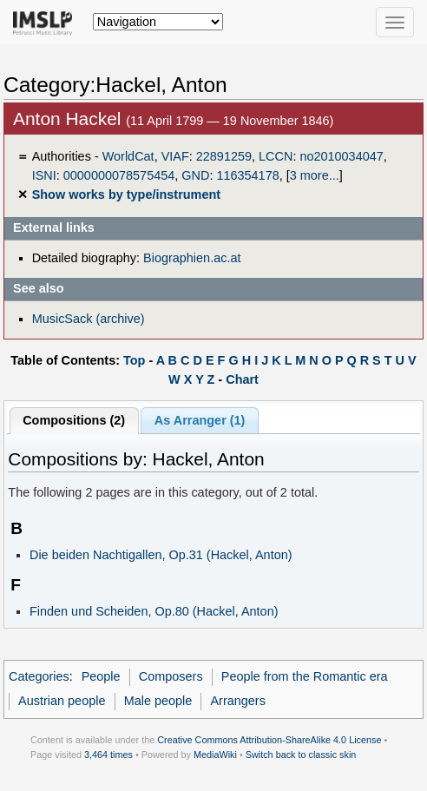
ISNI (44, 175)
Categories (39, 676)
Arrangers (237, 701)
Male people (158, 701)
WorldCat (128, 156)
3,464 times (108, 754)
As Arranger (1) (200, 420)
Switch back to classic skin (301, 754)
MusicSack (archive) (88, 319)
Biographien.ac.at (191, 258)
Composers (171, 676)
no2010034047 (341, 156)
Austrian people (61, 701)
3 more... (314, 175)
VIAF (175, 156)
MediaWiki (215, 754)
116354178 (247, 175)
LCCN (275, 156)
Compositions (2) (74, 420)
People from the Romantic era (304, 676)
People (101, 676)
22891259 (224, 156)
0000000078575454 (118, 175)
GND (195, 175)
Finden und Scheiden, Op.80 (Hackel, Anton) (154, 611)
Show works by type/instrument (126, 194)
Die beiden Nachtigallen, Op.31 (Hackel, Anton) (161, 555)
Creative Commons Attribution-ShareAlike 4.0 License (269, 740)
